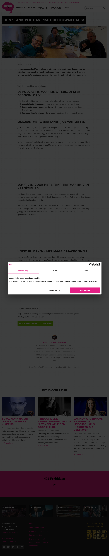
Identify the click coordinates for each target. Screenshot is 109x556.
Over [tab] (86, 271)
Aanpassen (54, 290)
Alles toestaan (85, 290)
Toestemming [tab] (23, 271)
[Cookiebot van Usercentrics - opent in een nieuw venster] (91, 264)
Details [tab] (54, 271)
